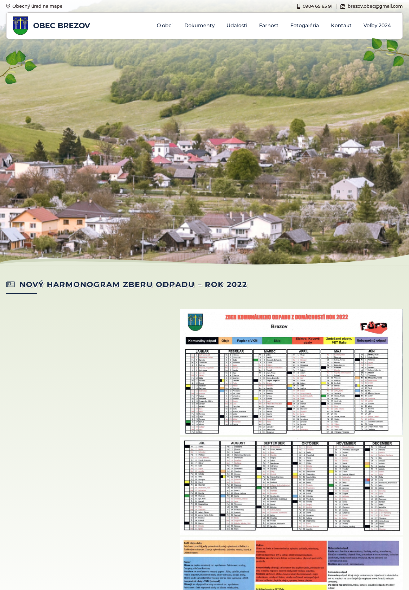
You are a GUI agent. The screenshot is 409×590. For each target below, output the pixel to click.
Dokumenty (199, 25)
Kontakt (341, 25)
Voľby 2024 (377, 25)
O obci (165, 25)
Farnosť (269, 25)
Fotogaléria (304, 25)
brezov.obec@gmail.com (371, 6)
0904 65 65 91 (314, 6)
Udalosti (236, 25)
